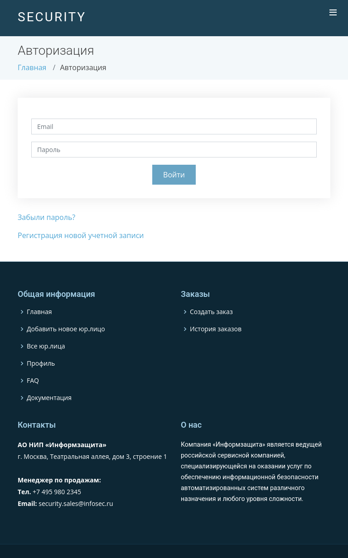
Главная (32, 67)
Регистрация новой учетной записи (81, 235)
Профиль (41, 363)
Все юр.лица (46, 346)
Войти (174, 175)
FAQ (33, 380)
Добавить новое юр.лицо (66, 329)
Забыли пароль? (46, 217)
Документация (49, 398)
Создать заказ (211, 312)
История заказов (216, 329)
